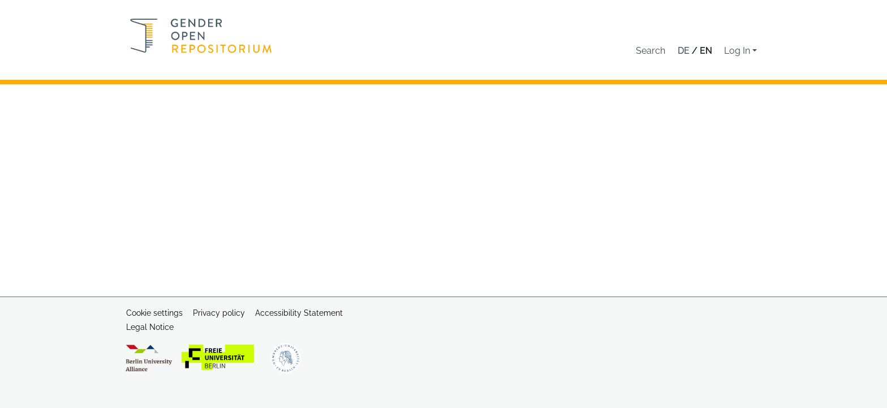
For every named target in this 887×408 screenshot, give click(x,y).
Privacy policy (219, 312)
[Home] (201, 36)
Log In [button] (738, 50)
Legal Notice (150, 327)
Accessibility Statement (299, 312)
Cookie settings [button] (154, 312)
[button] (650, 51)
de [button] (685, 50)
